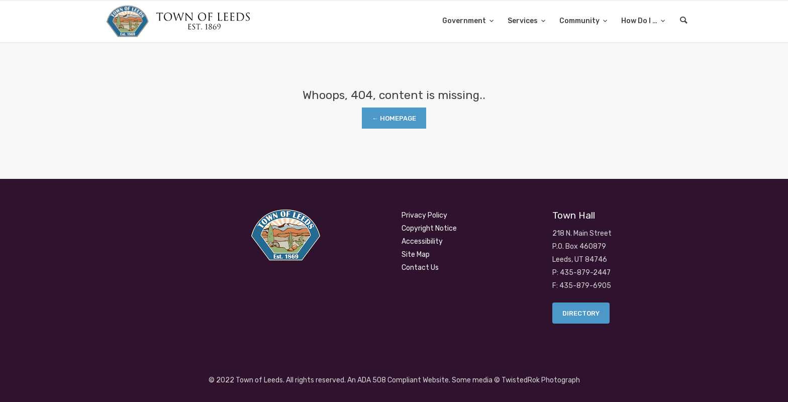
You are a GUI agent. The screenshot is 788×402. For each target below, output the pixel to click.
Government (464, 21)
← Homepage (394, 118)
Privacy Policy (424, 215)
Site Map (416, 254)
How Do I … (640, 21)
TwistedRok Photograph (541, 380)
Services (523, 21)
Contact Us (420, 267)
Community (580, 21)
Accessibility (422, 241)
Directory (581, 313)
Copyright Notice (429, 228)
